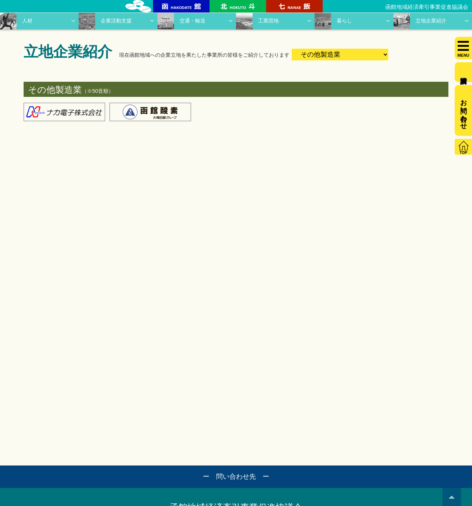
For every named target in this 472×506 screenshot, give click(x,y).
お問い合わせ (463, 110)
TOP (463, 153)
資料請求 (463, 72)
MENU (463, 55)
